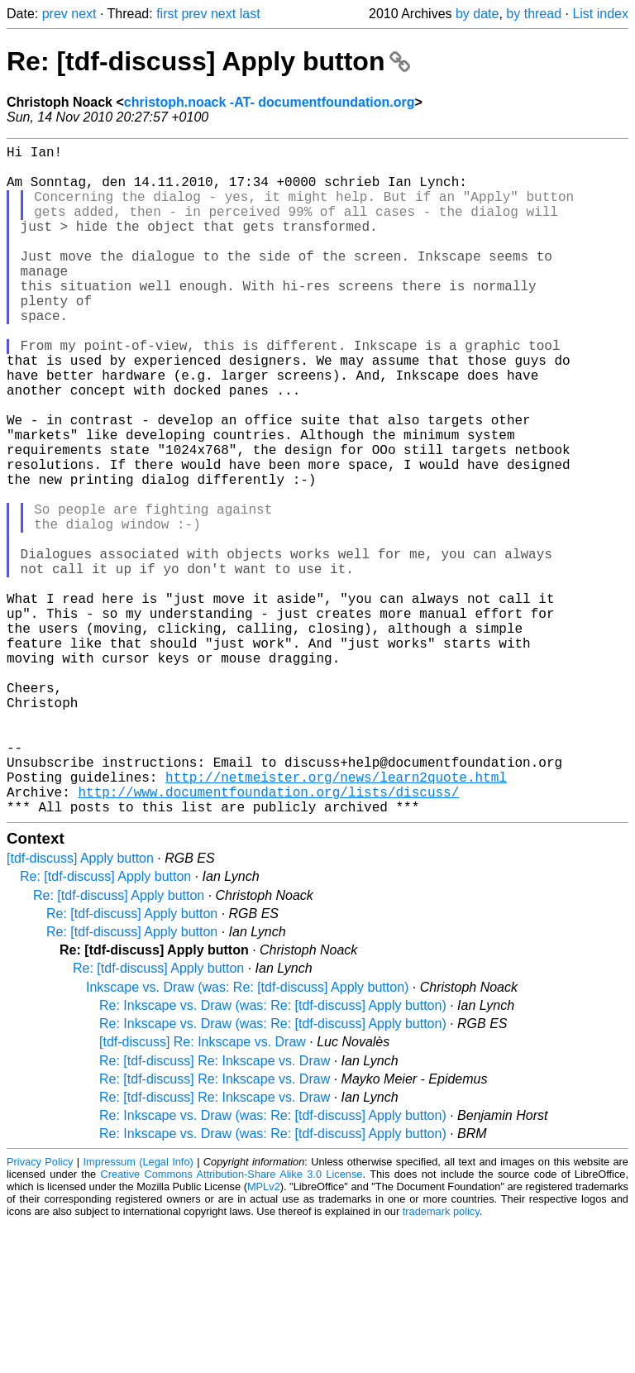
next (83, 14)
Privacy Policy (40, 1310)
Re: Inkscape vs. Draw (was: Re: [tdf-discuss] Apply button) (272, 1154)
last (250, 14)
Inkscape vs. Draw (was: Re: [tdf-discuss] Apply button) (247, 1136)
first (167, 14)
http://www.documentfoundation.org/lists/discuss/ (268, 937)
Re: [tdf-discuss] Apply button (208, 61)
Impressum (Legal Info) (138, 1310)
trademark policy (441, 1360)
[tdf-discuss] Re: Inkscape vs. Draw (202, 1191)
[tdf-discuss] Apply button (80, 1007)
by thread (533, 14)
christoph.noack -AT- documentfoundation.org (269, 102)
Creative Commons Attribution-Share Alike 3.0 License (232, 1323)
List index (600, 14)
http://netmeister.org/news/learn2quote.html (336, 919)
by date (477, 14)
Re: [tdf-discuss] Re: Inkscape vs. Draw (214, 1210)
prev (55, 14)
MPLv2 (263, 1335)
